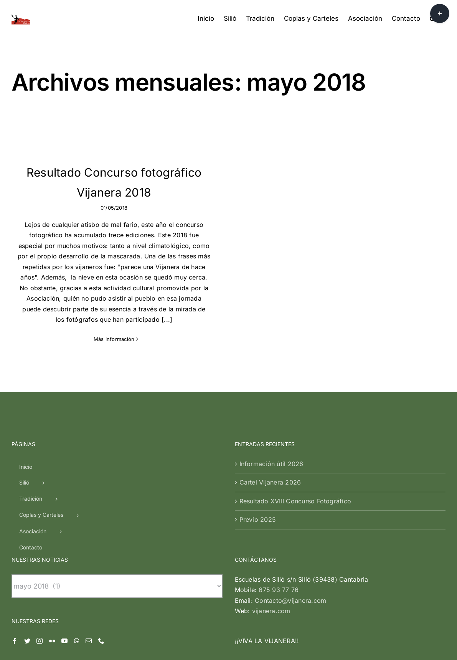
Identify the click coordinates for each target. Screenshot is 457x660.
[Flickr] (52, 566)
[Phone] (101, 566)
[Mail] (89, 566)
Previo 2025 (257, 444)
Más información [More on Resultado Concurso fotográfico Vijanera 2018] (114, 339)
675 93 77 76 (279, 515)
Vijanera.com (191, 642)
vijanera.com (271, 536)
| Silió (217, 642)
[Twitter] (27, 566)
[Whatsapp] (76, 566)
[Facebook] (15, 566)
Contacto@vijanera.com (290, 525)
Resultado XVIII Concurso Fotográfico (295, 426)
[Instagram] (39, 566)
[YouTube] (64, 566)
